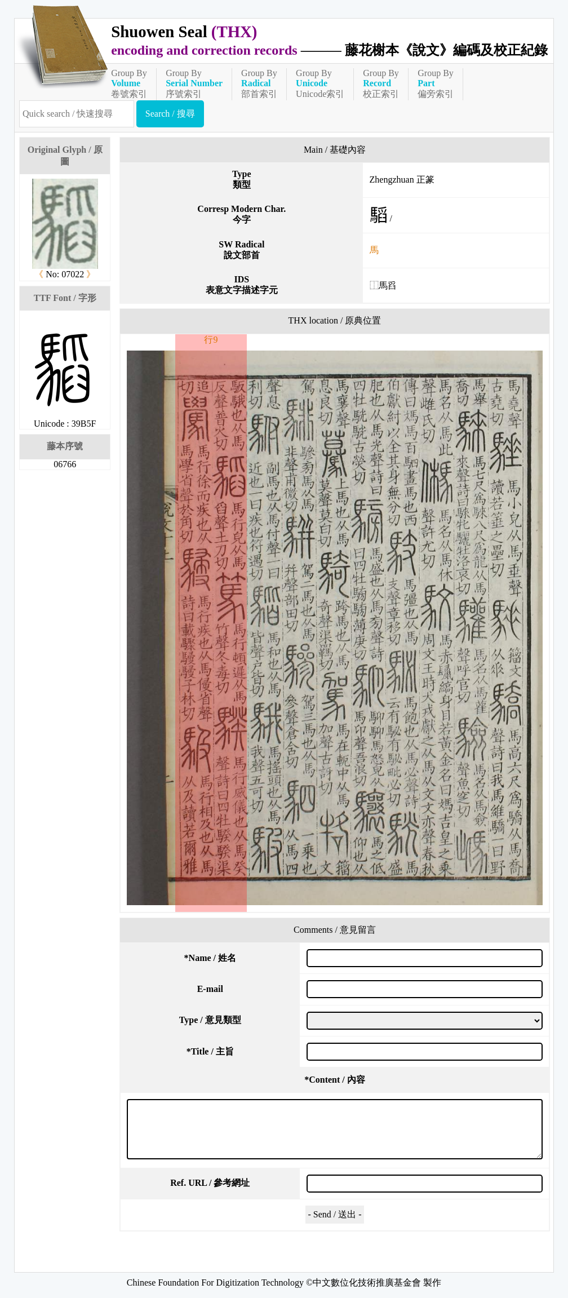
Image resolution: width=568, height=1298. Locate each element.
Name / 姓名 (210, 958)
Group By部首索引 (259, 83)
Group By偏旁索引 (436, 83)
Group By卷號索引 (129, 83)
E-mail (210, 989)
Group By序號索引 (194, 83)
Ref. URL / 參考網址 (210, 1183)
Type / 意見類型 (210, 1020)
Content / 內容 (334, 1079)
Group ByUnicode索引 (320, 83)
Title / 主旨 (210, 1051)
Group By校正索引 (381, 83)
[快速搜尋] (76, 113)
